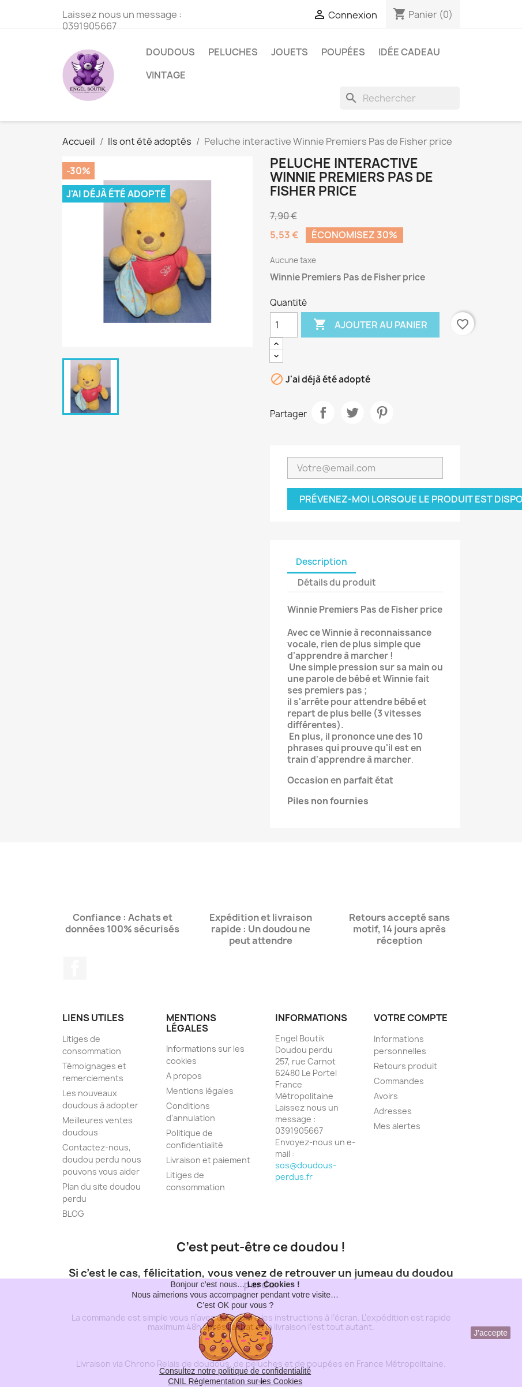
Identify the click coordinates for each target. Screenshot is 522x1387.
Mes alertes (397, 1125)
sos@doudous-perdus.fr (305, 1171)
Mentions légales (200, 1090)
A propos (184, 1075)
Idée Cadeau (409, 52)
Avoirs (386, 1095)
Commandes (399, 1080)
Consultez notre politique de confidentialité (235, 1370)
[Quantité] (284, 325)
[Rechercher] (400, 98)
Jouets (289, 52)
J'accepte (491, 1332)
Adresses (393, 1110)
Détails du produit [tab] (337, 582)
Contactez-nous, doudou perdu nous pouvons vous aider (101, 1159)
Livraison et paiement (208, 1159)
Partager (323, 412)
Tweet (352, 412)
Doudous (170, 52)
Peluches (233, 52)
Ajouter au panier (370, 324)
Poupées (343, 52)
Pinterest (381, 412)
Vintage (166, 75)
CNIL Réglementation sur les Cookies (235, 1381)
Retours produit (405, 1065)
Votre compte (411, 1017)
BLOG (73, 1213)
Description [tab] (321, 562)
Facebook (75, 968)
